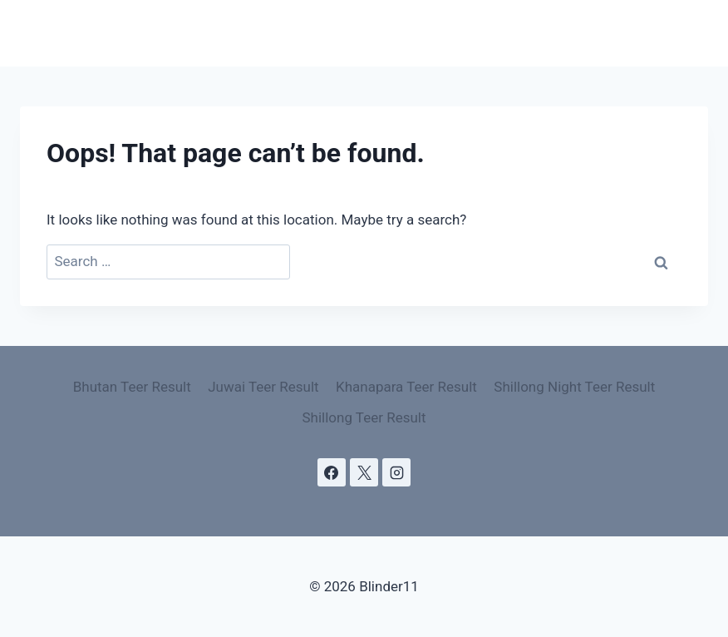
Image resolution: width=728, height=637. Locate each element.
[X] (364, 472)
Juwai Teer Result (263, 386)
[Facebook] (331, 472)
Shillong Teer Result (363, 417)
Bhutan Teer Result (132, 386)
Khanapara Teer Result (406, 386)
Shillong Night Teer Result (574, 386)
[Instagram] (396, 472)
